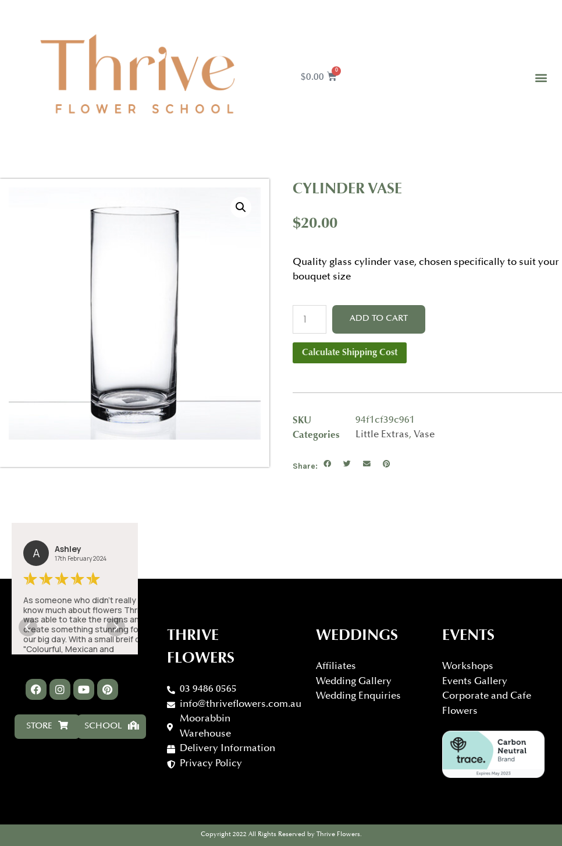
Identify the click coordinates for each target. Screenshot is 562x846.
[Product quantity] (309, 319)
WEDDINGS (357, 636)
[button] (540, 77)
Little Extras (382, 435)
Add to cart (379, 318)
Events (468, 636)
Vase (424, 435)
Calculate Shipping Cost (349, 352)
